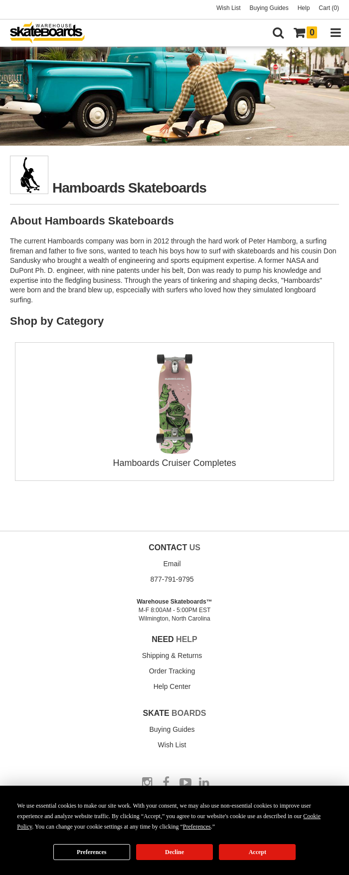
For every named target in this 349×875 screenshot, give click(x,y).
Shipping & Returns (172, 655)
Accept (257, 852)
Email (171, 564)
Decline (174, 852)
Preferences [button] (197, 826)
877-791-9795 (171, 579)
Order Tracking (172, 671)
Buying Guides (269, 7)
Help (304, 7)
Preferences (92, 852)
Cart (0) (329, 7)
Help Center (172, 686)
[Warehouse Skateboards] (52, 33)
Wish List (228, 7)
